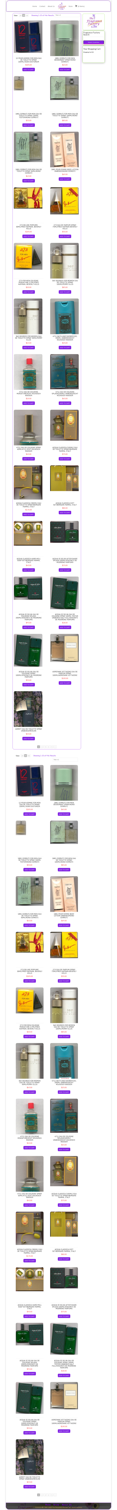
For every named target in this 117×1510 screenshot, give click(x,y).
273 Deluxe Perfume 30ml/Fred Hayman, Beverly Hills (28, 227)
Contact (42, 6)
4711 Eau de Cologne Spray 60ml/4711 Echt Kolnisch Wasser (28, 449)
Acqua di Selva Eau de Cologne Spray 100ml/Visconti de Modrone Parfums (29, 674)
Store (71, 6)
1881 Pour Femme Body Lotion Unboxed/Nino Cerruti (64, 170)
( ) (80, 6)
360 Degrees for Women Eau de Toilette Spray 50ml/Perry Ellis (28, 338)
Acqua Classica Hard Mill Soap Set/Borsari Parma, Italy (29, 560)
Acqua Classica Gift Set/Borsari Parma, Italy (65, 504)
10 (20, 15)
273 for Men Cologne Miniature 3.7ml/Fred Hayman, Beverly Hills (28, 282)
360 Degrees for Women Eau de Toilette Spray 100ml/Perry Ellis (65, 282)
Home (34, 6)
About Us (51, 6)
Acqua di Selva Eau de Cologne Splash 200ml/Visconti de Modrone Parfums (29, 617)
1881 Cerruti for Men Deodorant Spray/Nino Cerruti (65, 60)
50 (27, 15)
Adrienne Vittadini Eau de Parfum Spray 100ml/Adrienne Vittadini (64, 673)
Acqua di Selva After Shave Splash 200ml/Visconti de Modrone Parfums (64, 560)
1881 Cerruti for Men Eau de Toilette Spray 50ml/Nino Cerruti (29, 171)
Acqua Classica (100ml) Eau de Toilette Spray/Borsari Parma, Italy (64, 449)
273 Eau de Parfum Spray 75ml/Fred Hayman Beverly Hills (65, 227)
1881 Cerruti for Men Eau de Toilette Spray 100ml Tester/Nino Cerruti (29, 115)
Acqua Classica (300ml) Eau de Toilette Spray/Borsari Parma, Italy (28, 505)
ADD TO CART (29, 69)
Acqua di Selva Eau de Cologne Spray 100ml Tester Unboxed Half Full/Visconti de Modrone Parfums (65, 617)
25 (23, 15)
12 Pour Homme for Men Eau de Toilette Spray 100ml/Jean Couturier (28, 60)
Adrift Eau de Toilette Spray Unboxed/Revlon (28, 730)
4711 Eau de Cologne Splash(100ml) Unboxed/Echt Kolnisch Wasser (65, 394)
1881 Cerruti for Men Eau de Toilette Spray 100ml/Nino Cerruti (65, 115)
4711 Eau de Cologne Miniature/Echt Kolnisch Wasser (29, 394)
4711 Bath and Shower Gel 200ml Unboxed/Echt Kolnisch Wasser (65, 338)
